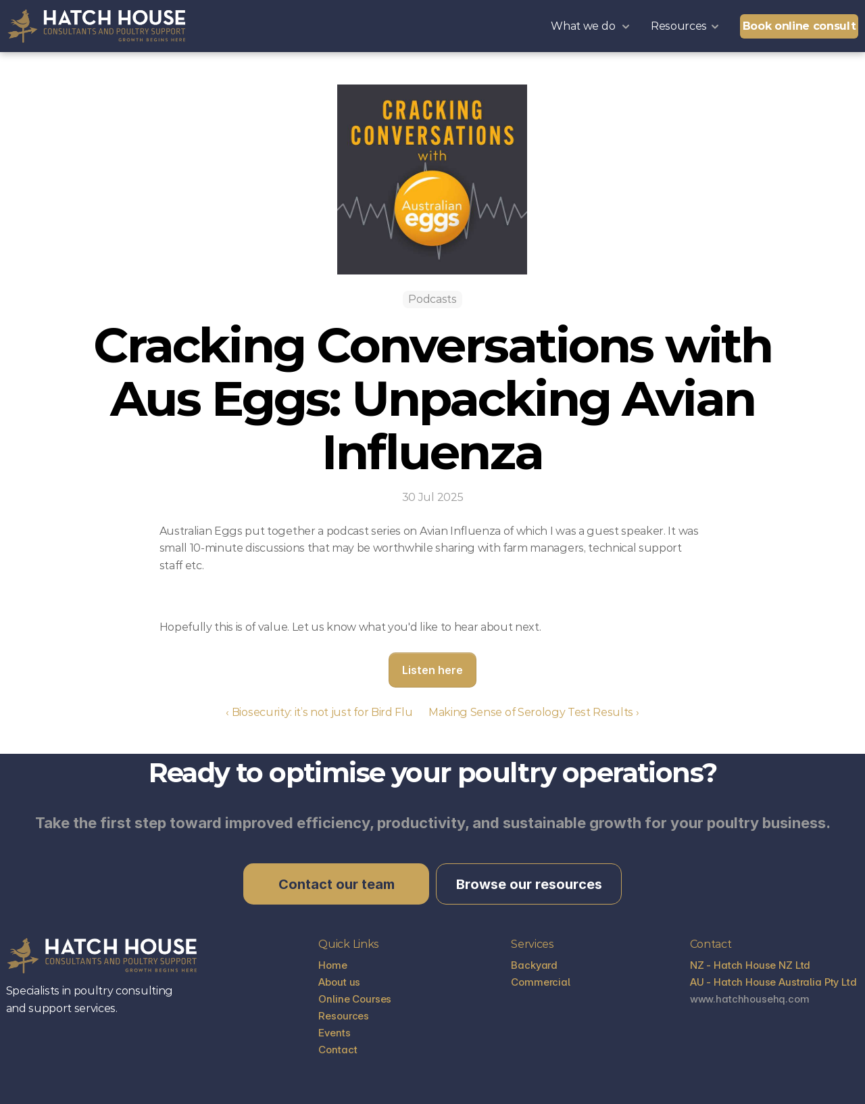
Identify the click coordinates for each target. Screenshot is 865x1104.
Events (334, 1032)
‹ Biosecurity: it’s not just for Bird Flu (320, 712)
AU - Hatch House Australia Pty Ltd (775, 982)
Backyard (534, 965)
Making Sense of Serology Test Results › (533, 712)
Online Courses (354, 998)
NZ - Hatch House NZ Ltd (751, 965)
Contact (337, 1049)
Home (332, 965)
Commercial (540, 982)
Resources (343, 1015)
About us (339, 982)
